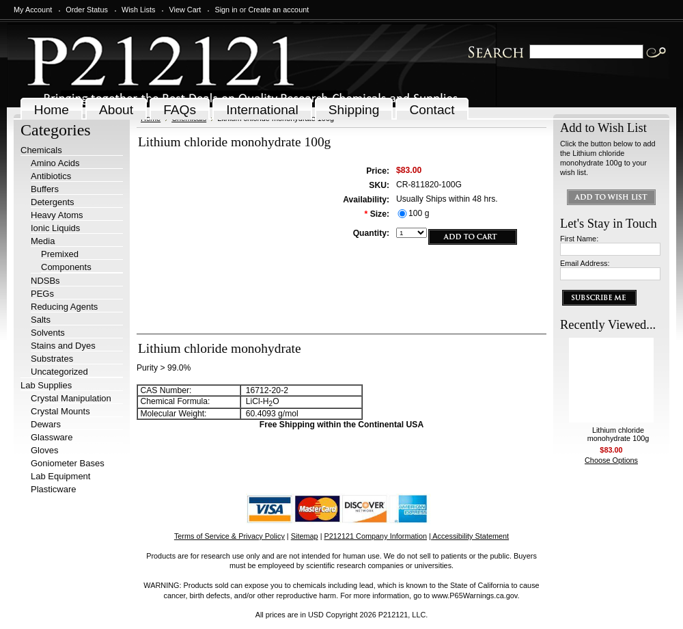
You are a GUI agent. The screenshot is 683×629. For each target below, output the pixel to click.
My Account (33, 9)
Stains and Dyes (63, 345)
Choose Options (611, 460)
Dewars (46, 424)
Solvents (48, 332)
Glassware (51, 437)
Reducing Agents (64, 307)
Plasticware (53, 489)
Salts (41, 319)
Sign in (225, 9)
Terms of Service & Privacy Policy (229, 536)
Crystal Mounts (60, 411)
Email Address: (585, 263)
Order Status (87, 9)
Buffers (45, 189)
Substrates (52, 358)
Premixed (60, 254)
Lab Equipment (60, 476)
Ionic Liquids (55, 228)
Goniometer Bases (67, 463)
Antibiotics (51, 176)
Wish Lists (139, 9)
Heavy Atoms (57, 215)
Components (66, 267)
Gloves (44, 450)
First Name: (579, 239)
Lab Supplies (46, 385)
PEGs (42, 294)
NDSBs (45, 281)
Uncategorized (59, 371)
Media (43, 241)
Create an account (278, 9)
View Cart (185, 9)
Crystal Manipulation (71, 398)
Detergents (52, 202)
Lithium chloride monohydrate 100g (618, 434)
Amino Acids (55, 163)
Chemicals (41, 150)
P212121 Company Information (376, 536)
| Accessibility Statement (469, 536)
